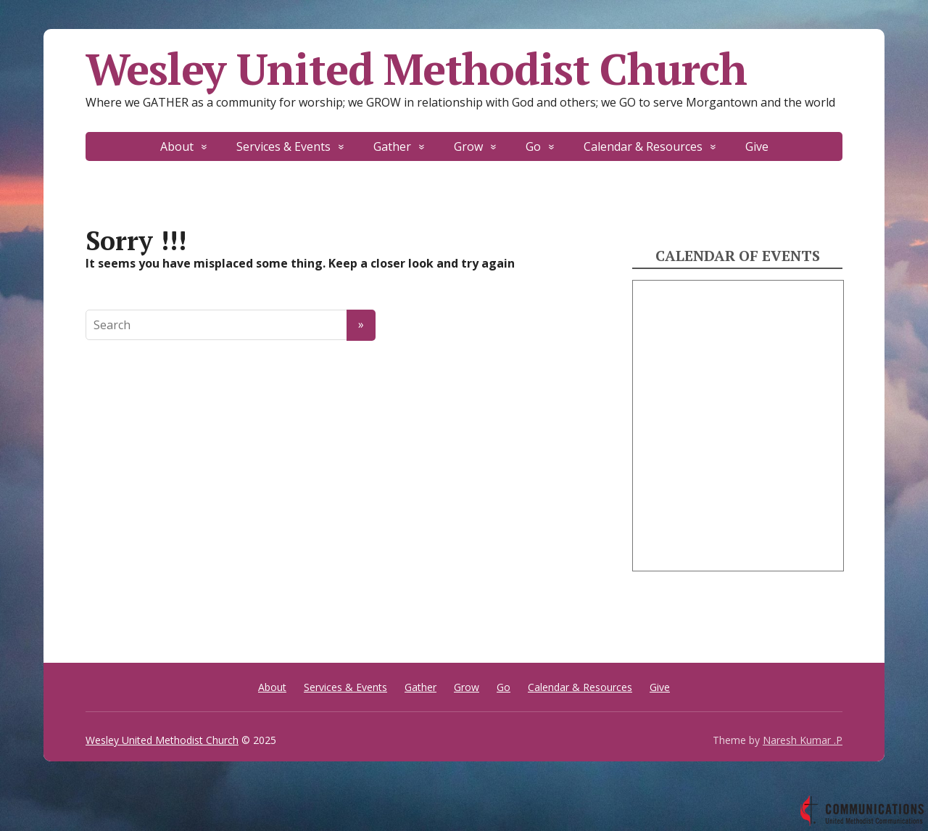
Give (756, 146)
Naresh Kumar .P (802, 740)
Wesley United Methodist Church (416, 69)
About (177, 146)
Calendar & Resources (643, 146)
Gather (392, 146)
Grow (468, 146)
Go (533, 146)
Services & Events (283, 146)
